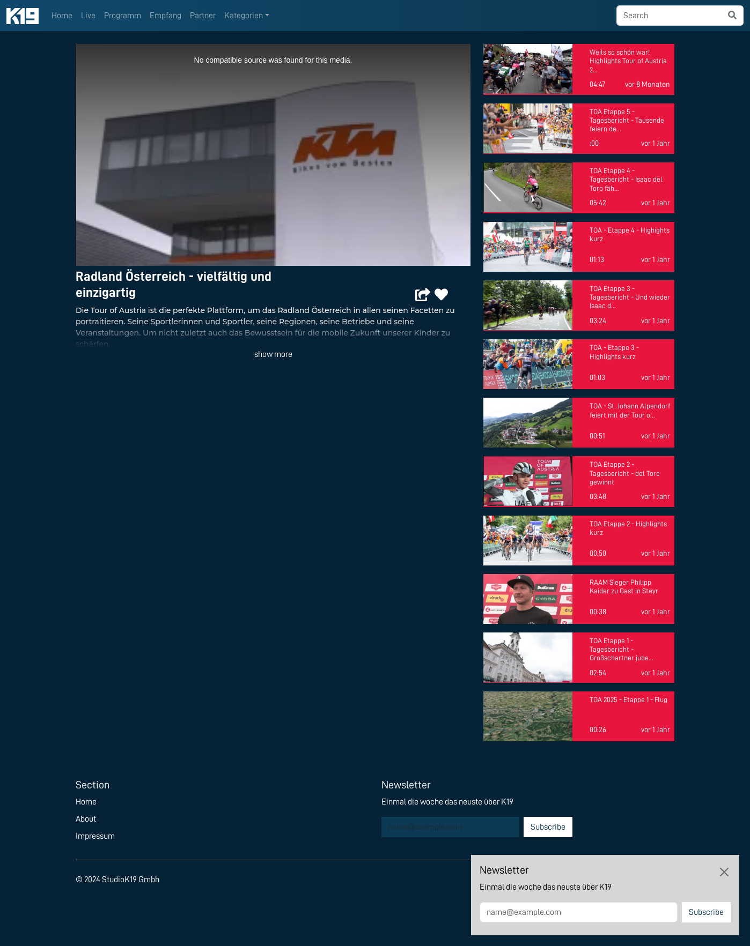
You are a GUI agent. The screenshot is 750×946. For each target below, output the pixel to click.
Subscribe (548, 827)
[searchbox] (669, 15)
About (86, 819)
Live (88, 15)
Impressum (95, 836)
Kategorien (243, 15)
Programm (122, 15)
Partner (203, 15)
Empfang (165, 15)
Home (62, 15)
